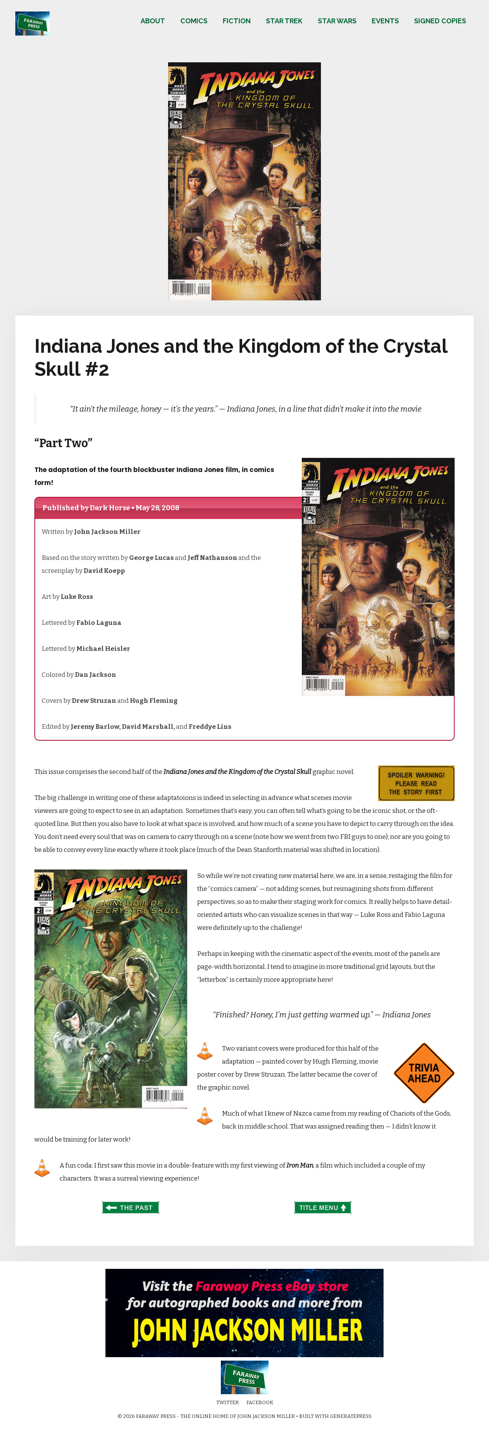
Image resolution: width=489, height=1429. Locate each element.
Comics (193, 21)
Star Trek (284, 21)
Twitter (227, 1402)
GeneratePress (351, 1416)
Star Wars (337, 21)
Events (385, 21)
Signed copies (440, 21)
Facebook (259, 1402)
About (153, 21)
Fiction (237, 21)
